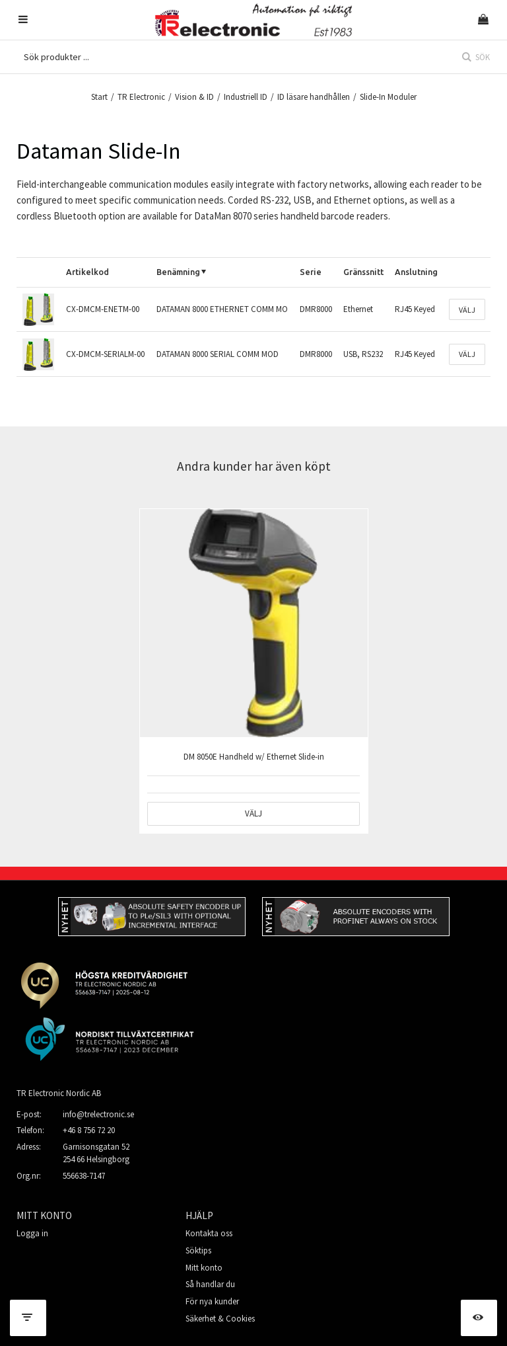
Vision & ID (194, 96)
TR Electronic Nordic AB (59, 1093)
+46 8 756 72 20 (89, 1130)
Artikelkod (87, 271)
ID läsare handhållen (313, 96)
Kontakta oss (209, 1233)
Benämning (178, 271)
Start (99, 96)
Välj (467, 310)
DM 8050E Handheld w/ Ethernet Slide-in (254, 756)
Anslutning (416, 271)
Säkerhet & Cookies (220, 1318)
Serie (310, 271)
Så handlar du (210, 1284)
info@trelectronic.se (98, 1114)
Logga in (32, 1233)
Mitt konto (204, 1267)
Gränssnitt (363, 271)
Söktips (198, 1250)
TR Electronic (141, 96)
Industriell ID (245, 96)
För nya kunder (212, 1301)
